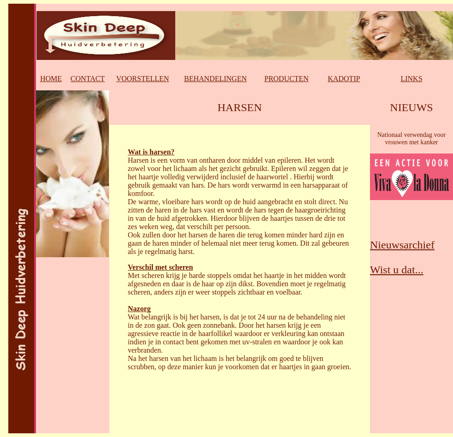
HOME (51, 79)
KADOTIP (344, 79)
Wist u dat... (396, 270)
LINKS (411, 79)
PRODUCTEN (286, 79)
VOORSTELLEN (142, 79)
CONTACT (88, 79)
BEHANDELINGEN (215, 79)
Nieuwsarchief (402, 245)
